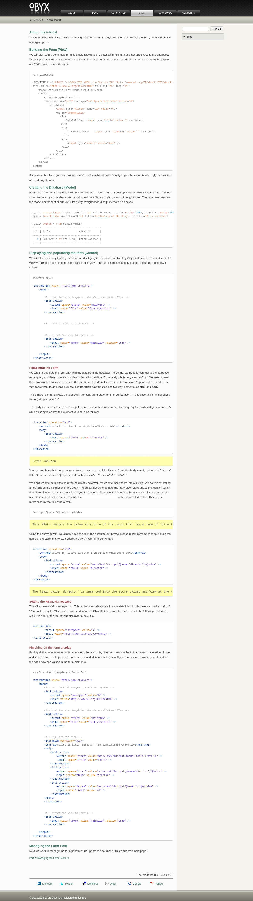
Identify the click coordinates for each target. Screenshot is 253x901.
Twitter (69, 883)
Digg (113, 883)
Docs (95, 13)
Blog (142, 13)
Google (137, 883)
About (71, 13)
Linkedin (47, 883)
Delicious (93, 883)
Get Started (118, 13)
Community (188, 13)
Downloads (165, 13)
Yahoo (159, 883)
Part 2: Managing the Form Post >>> (49, 858)
